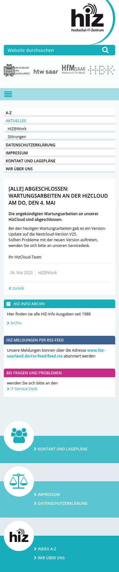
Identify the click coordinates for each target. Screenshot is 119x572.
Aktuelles (16, 121)
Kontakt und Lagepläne (31, 161)
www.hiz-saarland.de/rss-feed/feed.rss (56, 353)
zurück (18, 288)
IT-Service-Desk (23, 389)
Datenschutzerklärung (31, 145)
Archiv (16, 323)
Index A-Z (47, 549)
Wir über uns (19, 169)
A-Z (9, 113)
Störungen (17, 136)
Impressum (17, 153)
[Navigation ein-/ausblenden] (8, 94)
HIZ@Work (17, 128)
